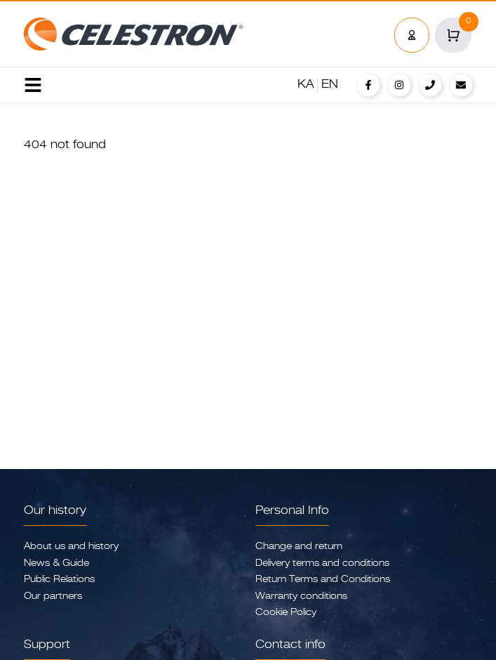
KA (305, 85)
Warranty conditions (301, 596)
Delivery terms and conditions (322, 563)
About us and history (71, 546)
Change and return (298, 546)
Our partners (53, 596)
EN (329, 85)
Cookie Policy (285, 612)
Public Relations (59, 579)
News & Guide (56, 563)
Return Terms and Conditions (322, 579)
